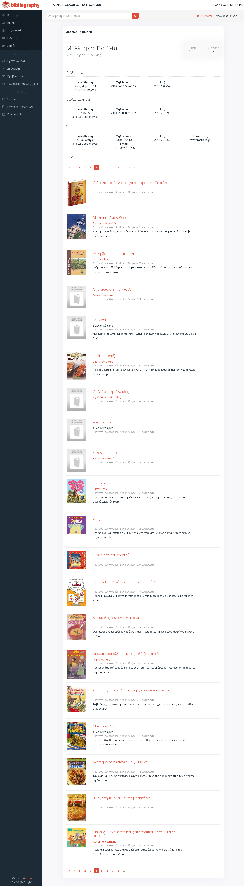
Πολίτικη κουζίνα (106, 356)
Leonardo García (103, 361)
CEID (30, 878)
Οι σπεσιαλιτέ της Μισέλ (112, 289)
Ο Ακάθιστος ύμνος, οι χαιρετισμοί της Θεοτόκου (131, 182)
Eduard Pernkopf (103, 458)
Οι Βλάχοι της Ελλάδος (111, 391)
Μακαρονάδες (104, 726)
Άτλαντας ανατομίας (109, 452)
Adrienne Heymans (104, 841)
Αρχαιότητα (102, 422)
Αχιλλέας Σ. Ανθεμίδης (107, 397)
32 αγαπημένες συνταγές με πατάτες (121, 798)
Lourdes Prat (101, 259)
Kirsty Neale (100, 489)
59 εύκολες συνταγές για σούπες (118, 617)
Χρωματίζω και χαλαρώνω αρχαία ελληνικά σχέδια (132, 690)
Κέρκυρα (99, 320)
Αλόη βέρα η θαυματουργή (114, 253)
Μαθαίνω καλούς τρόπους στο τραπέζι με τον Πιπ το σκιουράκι (134, 834)
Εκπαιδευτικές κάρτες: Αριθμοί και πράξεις (125, 582)
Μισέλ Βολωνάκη (104, 295)
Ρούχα (98, 519)
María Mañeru (101, 659)
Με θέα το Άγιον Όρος (110, 217)
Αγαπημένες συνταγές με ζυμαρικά (120, 762)
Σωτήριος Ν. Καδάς (104, 223)
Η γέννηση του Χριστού (111, 555)
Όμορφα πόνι (103, 483)
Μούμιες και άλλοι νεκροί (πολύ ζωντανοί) (126, 653)
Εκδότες (207, 16)
